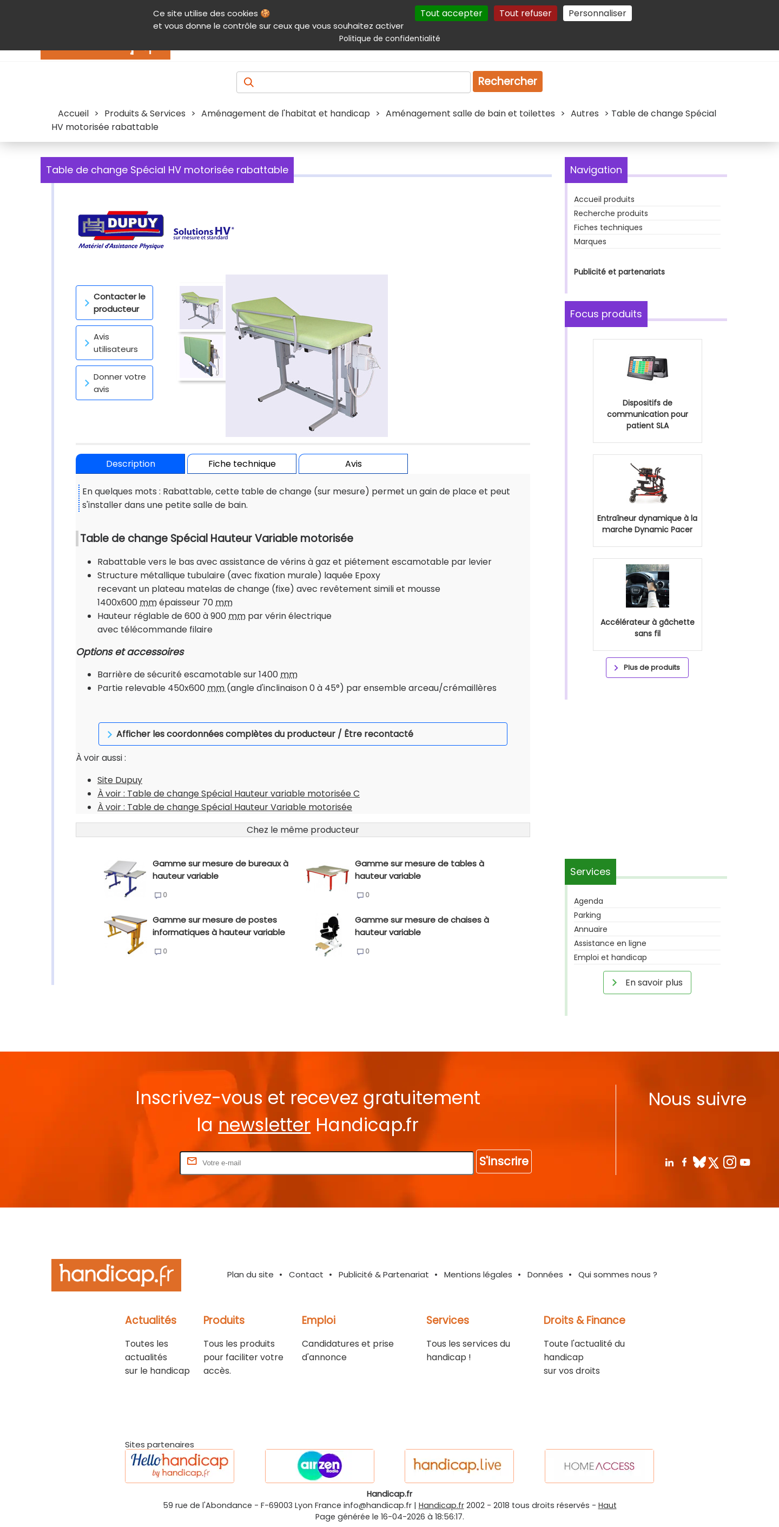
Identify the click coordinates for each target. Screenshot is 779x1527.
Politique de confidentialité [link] (389, 38)
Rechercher (507, 81)
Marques (590, 241)
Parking (587, 915)
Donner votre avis (113, 383)
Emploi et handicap (610, 957)
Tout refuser (525, 13)
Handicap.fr (441, 1505)
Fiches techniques (608, 227)
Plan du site (250, 1274)
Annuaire (591, 929)
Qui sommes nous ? (617, 1274)
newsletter (264, 1125)
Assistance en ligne (610, 943)
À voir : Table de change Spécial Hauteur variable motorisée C (228, 774)
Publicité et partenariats (619, 271)
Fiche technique (242, 464)
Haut (607, 1505)
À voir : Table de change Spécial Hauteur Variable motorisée (224, 788)
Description (130, 464)
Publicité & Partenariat (384, 1274)
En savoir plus (645, 982)
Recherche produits (611, 213)
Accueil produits (604, 199)
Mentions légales (478, 1274)
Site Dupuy (119, 761)
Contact (306, 1274)
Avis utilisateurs (109, 343)
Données (545, 1274)
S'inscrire (504, 1161)
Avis (353, 464)
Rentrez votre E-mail (134, 1162)
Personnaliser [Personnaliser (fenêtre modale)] (597, 13)
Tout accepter (451, 13)
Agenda (588, 901)
